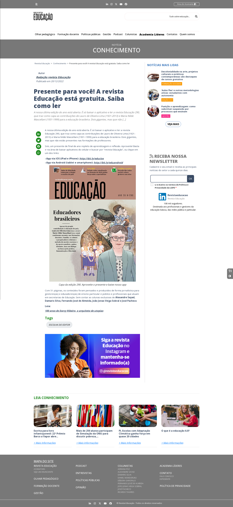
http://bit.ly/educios (91, 158)
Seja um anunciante (43, 472)
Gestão (107, 34)
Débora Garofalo (127, 480)
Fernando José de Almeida (130, 483)
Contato (166, 473)
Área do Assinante (186, 4)
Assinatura (39, 469)
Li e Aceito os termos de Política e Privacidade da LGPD (171, 186)
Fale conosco (167, 476)
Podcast (118, 34)
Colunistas (131, 34)
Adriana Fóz (124, 469)
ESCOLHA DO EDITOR (59, 324)
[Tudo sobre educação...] (159, 16)
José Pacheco (124, 489)
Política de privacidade (175, 486)
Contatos (172, 34)
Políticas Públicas (88, 480)
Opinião (81, 487)
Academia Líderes (151, 34)
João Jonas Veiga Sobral (130, 486)
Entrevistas (84, 473)
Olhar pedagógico (45, 34)
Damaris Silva (124, 474)
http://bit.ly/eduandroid (108, 162)
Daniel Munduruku (127, 477)
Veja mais (173, 124)
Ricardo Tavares (126, 492)
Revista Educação (45, 466)
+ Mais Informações (45, 442)
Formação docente (68, 34)
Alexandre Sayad (126, 472)
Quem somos (187, 34)
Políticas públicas (90, 34)
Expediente (165, 479)
